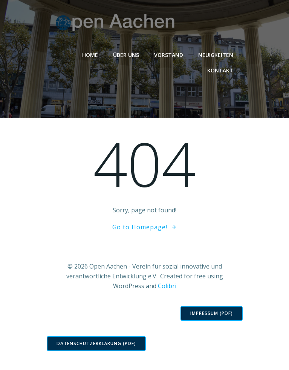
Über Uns (126, 54)
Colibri (167, 286)
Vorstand (168, 54)
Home (90, 54)
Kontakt (220, 70)
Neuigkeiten (215, 54)
